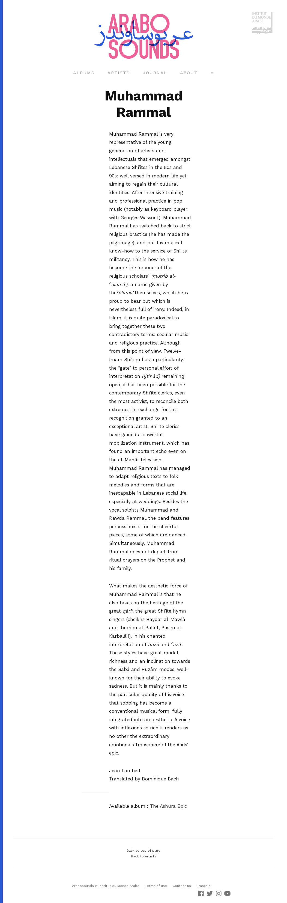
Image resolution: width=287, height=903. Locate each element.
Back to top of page (143, 850)
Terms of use (156, 886)
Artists (118, 72)
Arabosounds (83, 886)
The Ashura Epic (168, 806)
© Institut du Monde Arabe (117, 886)
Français (203, 886)
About (189, 72)
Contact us (182, 886)
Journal (155, 72)
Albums (84, 72)
